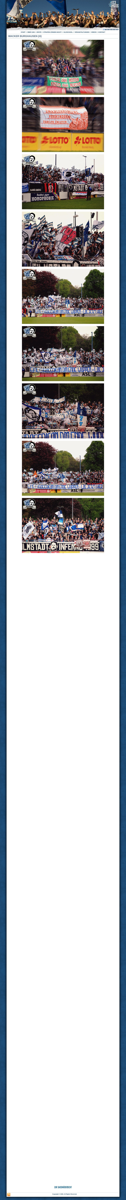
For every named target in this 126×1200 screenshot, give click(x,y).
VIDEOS (93, 32)
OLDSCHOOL (68, 32)
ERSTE (39, 32)
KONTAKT (101, 32)
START (23, 32)
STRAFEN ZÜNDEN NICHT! (52, 32)
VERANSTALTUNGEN (82, 32)
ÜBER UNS (31, 32)
